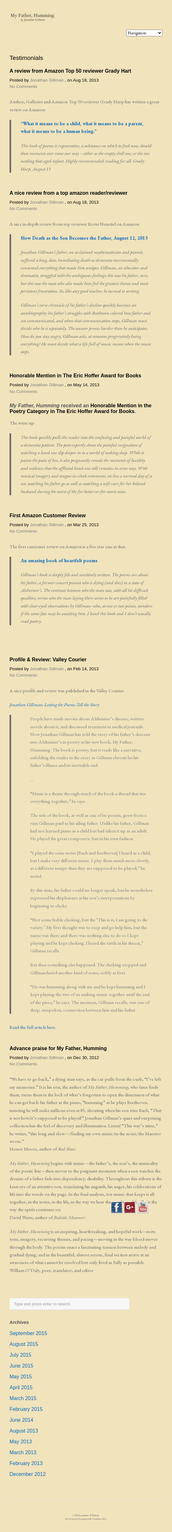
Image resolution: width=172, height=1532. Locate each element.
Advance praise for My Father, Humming (58, 1048)
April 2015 (21, 1387)
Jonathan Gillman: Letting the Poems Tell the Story (54, 704)
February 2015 (26, 1409)
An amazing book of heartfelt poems (59, 560)
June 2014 (21, 1420)
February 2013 (26, 1463)
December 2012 (28, 1474)
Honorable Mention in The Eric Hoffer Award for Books (75, 375)
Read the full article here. (33, 1027)
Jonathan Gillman (47, 80)
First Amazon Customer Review (48, 515)
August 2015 (24, 1344)
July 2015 (20, 1355)
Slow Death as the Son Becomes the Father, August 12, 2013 (84, 238)
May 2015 (21, 1376)
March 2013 (23, 1452)
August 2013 (24, 1431)
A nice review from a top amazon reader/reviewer (68, 193)
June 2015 (21, 1366)
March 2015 (23, 1398)
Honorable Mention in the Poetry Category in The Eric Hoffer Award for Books (80, 408)
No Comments (23, 86)
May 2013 (21, 1441)
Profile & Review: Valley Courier (48, 659)
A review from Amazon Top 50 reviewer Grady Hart (70, 71)
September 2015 (28, 1333)
